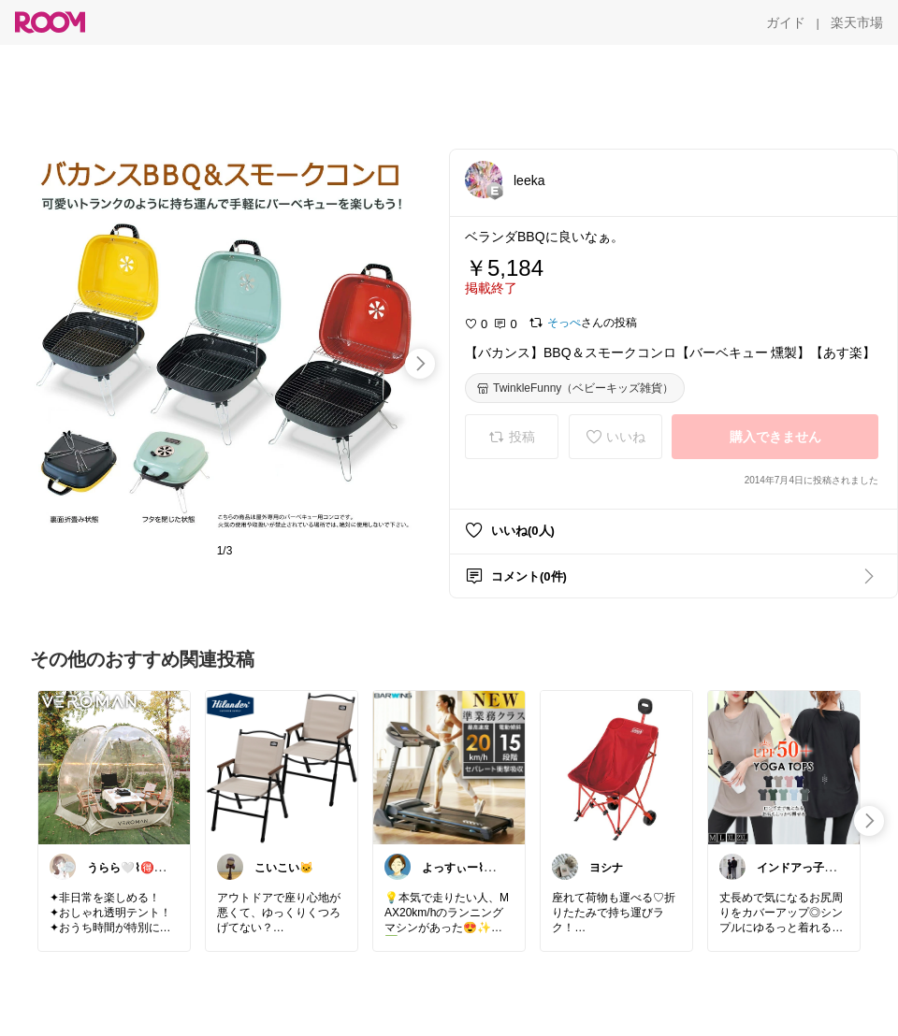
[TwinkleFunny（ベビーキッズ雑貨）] (575, 388)
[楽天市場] (857, 22)
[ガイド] (785, 22)
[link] (114, 766)
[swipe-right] (420, 364)
